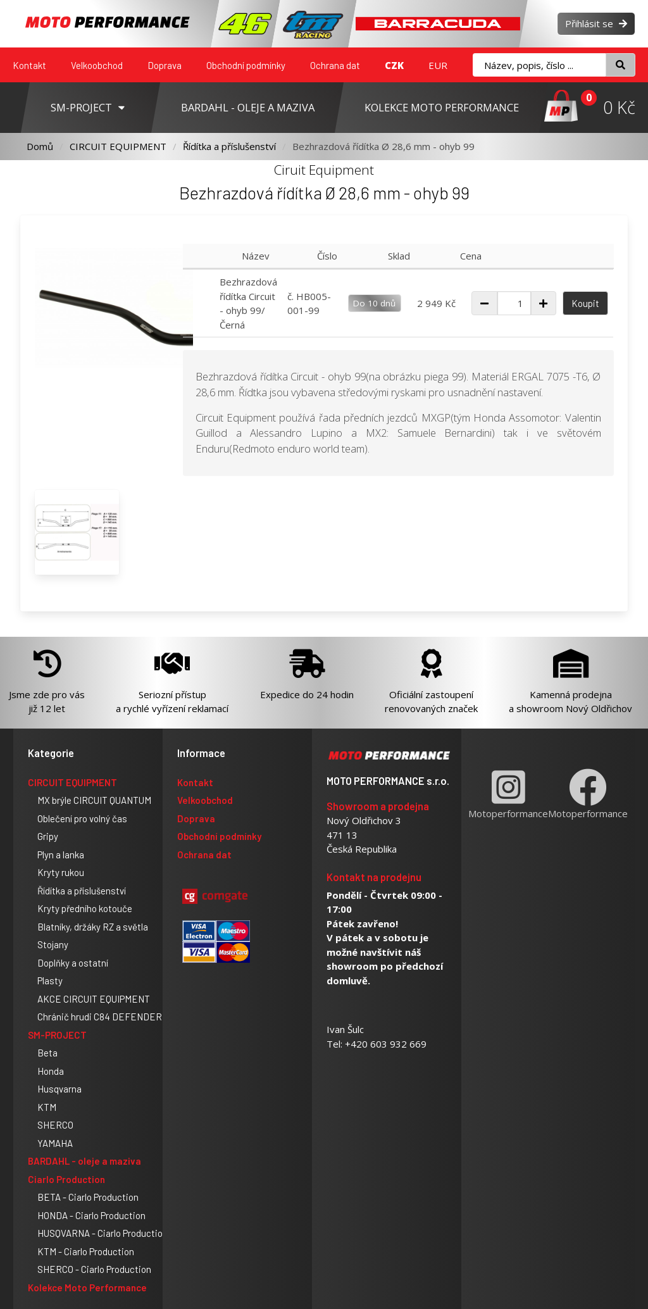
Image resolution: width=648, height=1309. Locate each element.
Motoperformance (508, 794)
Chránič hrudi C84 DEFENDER (99, 1016)
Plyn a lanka (60, 854)
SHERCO (55, 1124)
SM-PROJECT (57, 1035)
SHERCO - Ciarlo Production (94, 1269)
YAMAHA (55, 1143)
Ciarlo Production (66, 1179)
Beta (47, 1052)
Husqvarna (59, 1088)
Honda (50, 1071)
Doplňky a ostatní (72, 962)
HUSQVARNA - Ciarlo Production (102, 1233)
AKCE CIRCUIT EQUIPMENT (93, 999)
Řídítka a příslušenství (229, 146)
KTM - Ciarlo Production (85, 1251)
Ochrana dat (335, 65)
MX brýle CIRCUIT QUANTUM (94, 800)
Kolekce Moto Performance (87, 1287)
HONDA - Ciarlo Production (91, 1215)
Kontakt (29, 65)
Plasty (50, 980)
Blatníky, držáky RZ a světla (92, 926)
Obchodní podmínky (245, 65)
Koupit (585, 303)
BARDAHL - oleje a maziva (84, 1161)
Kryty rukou (60, 872)
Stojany (52, 944)
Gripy (47, 836)
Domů (40, 146)
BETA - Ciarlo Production (88, 1197)
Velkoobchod (97, 65)
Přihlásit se (596, 23)
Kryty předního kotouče (84, 908)
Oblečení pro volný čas (82, 818)
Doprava (164, 65)
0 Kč (619, 107)
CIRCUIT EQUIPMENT (118, 146)
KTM (46, 1107)
